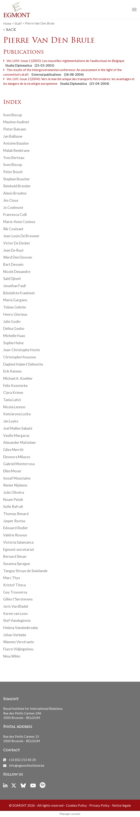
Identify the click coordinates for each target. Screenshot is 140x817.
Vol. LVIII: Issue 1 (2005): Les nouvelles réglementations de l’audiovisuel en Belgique (65, 61)
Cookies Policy (76, 805)
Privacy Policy (99, 805)
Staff (18, 23)
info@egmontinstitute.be (26, 765)
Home (7, 23)
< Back (9, 30)
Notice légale (121, 805)
